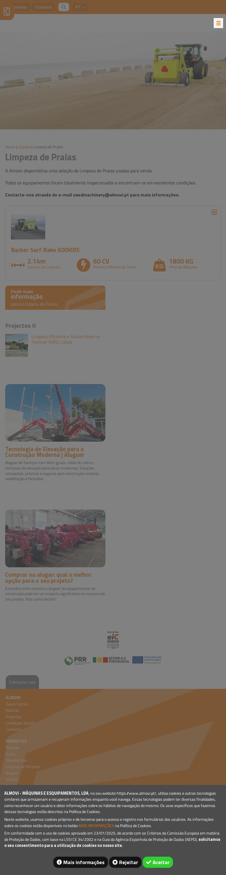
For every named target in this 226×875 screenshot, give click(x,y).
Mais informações (84, 862)
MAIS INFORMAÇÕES (96, 826)
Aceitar (161, 862)
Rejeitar (128, 862)
